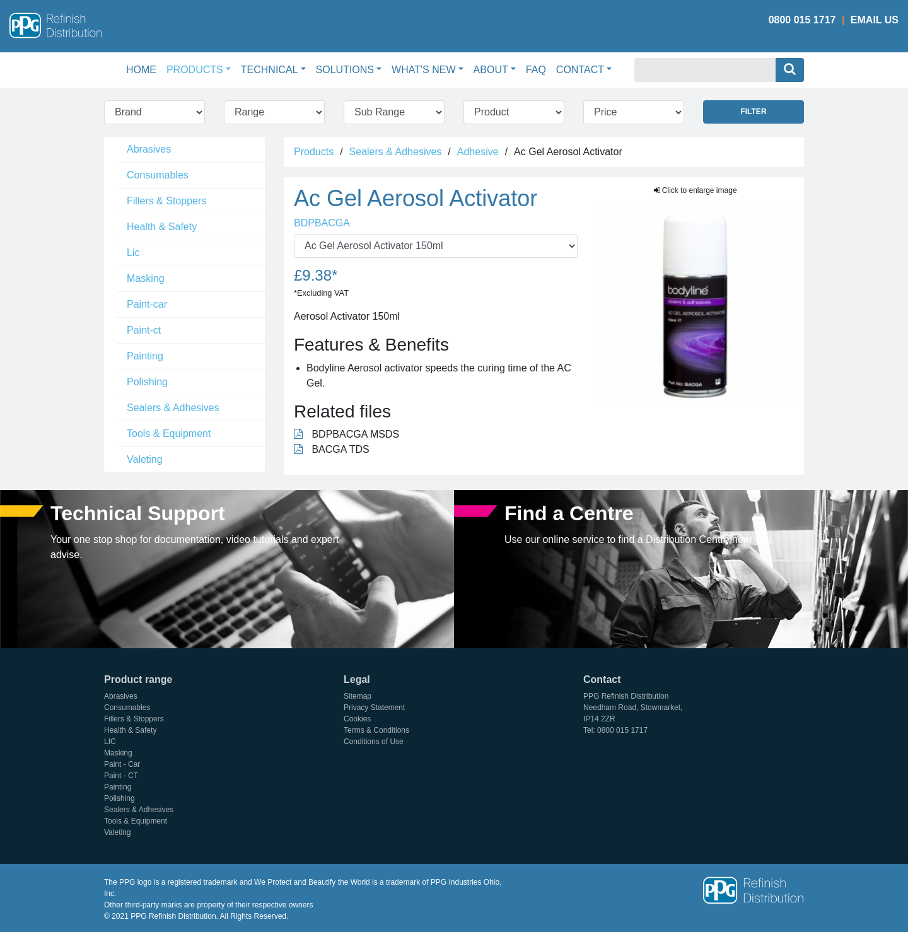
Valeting (145, 459)
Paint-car (147, 304)
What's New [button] (423, 69)
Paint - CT (121, 775)
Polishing (147, 381)
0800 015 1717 (802, 20)
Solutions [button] (345, 69)
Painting (145, 356)
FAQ (536, 69)
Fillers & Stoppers (166, 200)
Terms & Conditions (376, 730)
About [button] (491, 69)
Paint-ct (144, 330)
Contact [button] (580, 69)
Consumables (158, 175)
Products (314, 151)
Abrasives (149, 149)
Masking (146, 278)
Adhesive (478, 151)
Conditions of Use (374, 741)
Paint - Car (122, 764)
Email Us (875, 20)
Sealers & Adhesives (173, 407)
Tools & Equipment (169, 433)
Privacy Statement (374, 707)
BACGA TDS (332, 449)
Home (143, 68)
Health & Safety (162, 226)
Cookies (357, 718)
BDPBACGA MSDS (346, 434)
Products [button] (194, 69)
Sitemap (357, 696)
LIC (110, 741)
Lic (133, 252)
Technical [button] (269, 69)
